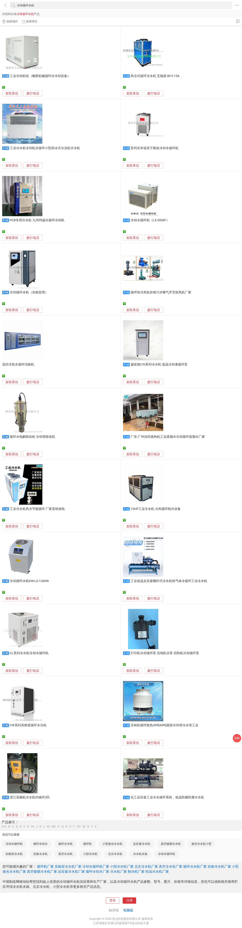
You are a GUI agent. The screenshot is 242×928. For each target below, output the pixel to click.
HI (32, 826)
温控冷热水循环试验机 (18, 364)
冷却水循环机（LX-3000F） (150, 220)
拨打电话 (32, 93)
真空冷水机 (65, 854)
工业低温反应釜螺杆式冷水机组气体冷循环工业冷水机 (169, 581)
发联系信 (11, 93)
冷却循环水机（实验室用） (29, 292)
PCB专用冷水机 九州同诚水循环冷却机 (37, 220)
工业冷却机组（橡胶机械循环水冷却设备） (40, 76)
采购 (237, 738)
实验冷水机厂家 (219, 866)
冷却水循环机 (14, 843)
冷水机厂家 (118, 871)
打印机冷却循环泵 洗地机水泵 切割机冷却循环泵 (165, 653)
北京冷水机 (115, 854)
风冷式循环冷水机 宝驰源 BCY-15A (155, 76)
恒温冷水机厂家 (157, 871)
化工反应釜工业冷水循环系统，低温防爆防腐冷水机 (167, 797)
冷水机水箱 (140, 854)
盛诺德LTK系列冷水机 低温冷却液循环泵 (159, 364)
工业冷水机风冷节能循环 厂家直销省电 (37, 509)
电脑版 (128, 910)
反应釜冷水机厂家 (71, 871)
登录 (112, 900)
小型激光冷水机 (112, 843)
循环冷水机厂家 (195, 866)
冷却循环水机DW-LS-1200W (29, 581)
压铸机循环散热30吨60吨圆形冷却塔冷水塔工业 (164, 725)
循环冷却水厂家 (97, 871)
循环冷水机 (65, 843)
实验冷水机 (40, 854)
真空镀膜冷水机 (171, 843)
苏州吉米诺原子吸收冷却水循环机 (154, 148)
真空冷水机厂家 (170, 866)
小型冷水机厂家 (122, 866)
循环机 (87, 843)
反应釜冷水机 (141, 843)
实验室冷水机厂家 (68, 866)
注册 (129, 900)
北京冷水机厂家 (146, 866)
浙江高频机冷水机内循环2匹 (30, 797)
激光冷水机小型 (201, 843)
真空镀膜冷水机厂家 (42, 871)
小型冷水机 (90, 854)
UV (78, 826)
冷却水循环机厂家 (95, 866)
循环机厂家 (45, 866)
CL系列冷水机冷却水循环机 (29, 653)
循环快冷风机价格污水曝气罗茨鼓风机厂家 (161, 292)
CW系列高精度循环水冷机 (28, 725)
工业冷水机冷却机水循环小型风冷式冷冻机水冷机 (45, 148)
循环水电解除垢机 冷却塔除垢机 (32, 437)
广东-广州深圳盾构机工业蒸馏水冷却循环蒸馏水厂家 (168, 437)
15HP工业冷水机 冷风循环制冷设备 (156, 509)
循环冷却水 (40, 843)
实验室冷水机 (14, 854)
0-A (4, 826)
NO (54, 826)
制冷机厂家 (136, 871)
